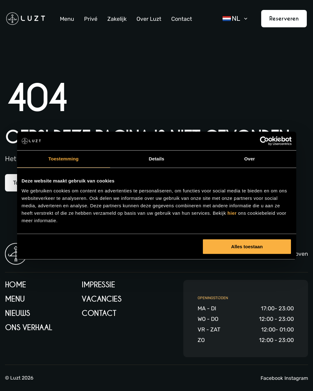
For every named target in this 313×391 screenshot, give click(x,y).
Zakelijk (117, 19)
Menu (67, 19)
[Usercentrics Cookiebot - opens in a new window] (264, 141)
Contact (181, 19)
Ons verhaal (28, 327)
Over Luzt (148, 19)
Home (15, 285)
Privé (90, 19)
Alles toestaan (247, 246)
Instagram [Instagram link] (296, 378)
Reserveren (284, 18)
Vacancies (101, 299)
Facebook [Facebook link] (272, 378)
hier (232, 213)
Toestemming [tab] (63, 158)
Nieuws (17, 313)
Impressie (98, 285)
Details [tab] (156, 158)
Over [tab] (249, 158)
